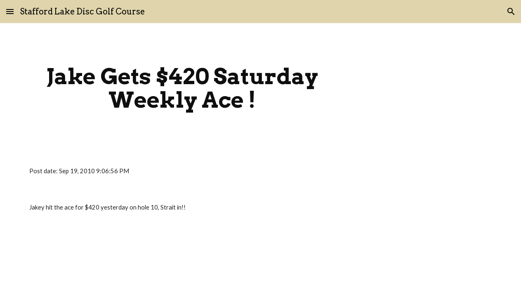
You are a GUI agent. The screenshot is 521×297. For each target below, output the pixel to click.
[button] (10, 11)
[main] (182, 88)
